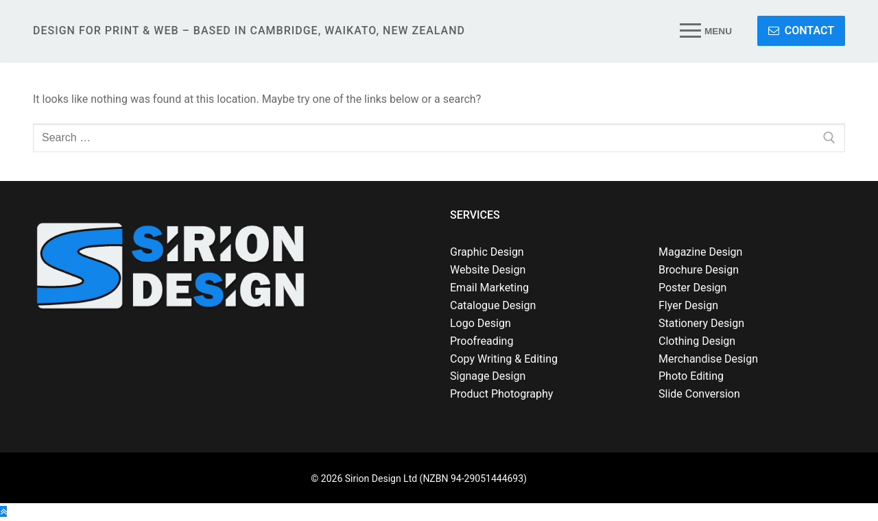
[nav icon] (706, 30)
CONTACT (801, 30)
